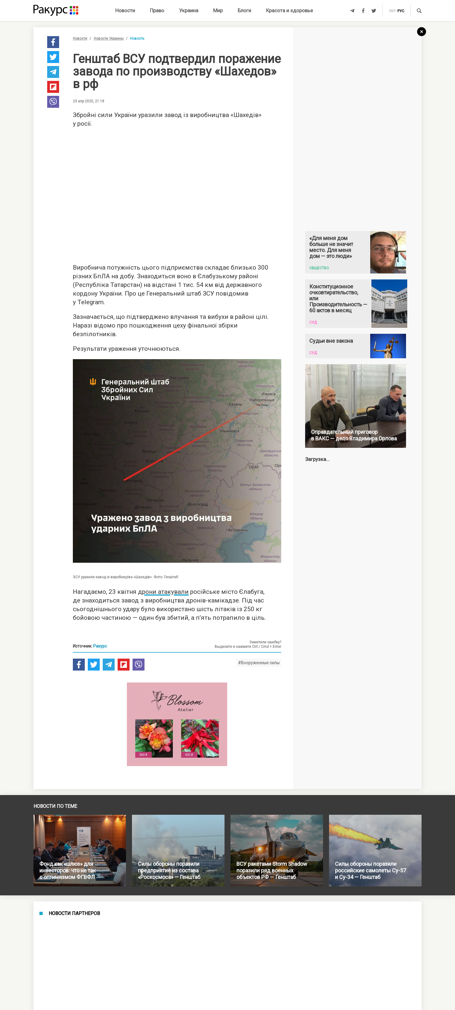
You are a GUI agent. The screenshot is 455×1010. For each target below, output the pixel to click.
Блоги (244, 10)
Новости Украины (109, 38)
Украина (188, 10)
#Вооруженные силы (258, 662)
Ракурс (100, 646)
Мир (218, 10)
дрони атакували (163, 591)
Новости (125, 10)
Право (157, 10)
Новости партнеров (74, 913)
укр (392, 11)
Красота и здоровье (289, 10)
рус (400, 11)
